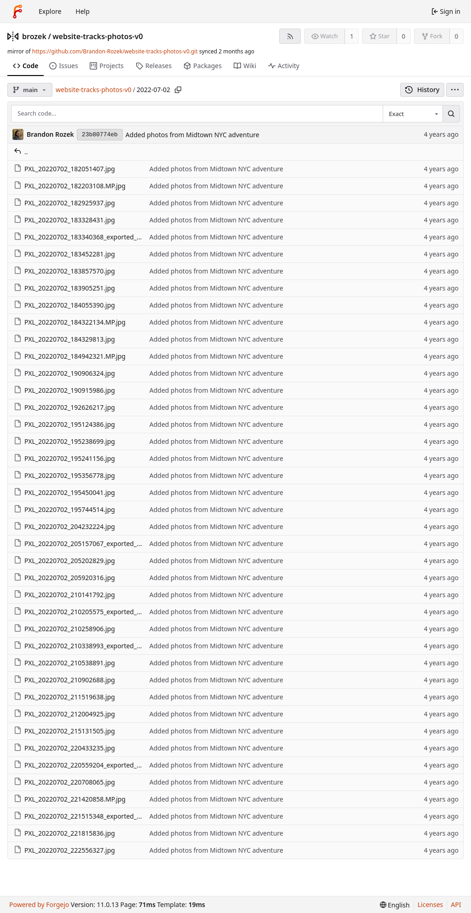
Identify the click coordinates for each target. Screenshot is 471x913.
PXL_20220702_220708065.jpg (64, 782)
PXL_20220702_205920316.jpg (64, 577)
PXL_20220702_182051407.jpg (64, 168)
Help (82, 11)
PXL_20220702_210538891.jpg (64, 662)
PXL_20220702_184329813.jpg (64, 339)
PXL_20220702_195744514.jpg (64, 509)
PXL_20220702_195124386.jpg (64, 424)
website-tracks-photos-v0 (97, 36)
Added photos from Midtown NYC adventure (192, 134)
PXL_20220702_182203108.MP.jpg (70, 185)
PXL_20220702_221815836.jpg (64, 833)
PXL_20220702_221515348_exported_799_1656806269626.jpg (112, 816)
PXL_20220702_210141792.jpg (64, 594)
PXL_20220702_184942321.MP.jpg (70, 356)
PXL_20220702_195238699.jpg (64, 441)
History (422, 89)
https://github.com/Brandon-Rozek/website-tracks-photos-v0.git (115, 51)
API (456, 904)
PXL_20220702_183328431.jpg (64, 219)
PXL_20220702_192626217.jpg (64, 407)
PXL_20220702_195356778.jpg (64, 475)
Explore (50, 11)
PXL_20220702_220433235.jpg (64, 748)
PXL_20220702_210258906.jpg (64, 628)
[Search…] (451, 113)
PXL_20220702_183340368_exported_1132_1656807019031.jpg (113, 237)
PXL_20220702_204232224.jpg (64, 526)
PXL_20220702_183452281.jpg (64, 254)
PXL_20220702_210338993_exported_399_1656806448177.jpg (112, 645)
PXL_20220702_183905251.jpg (64, 288)
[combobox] (412, 113)
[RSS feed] (290, 36)
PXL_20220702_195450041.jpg (64, 492)
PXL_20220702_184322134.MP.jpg (70, 322)
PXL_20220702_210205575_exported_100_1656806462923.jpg (112, 611)
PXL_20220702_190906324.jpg (64, 373)
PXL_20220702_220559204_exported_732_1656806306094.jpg (112, 765)
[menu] (455, 90)
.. (21, 151)
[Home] (17, 11)
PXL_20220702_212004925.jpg (64, 713)
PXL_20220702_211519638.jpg (64, 696)
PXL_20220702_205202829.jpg (64, 560)
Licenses (430, 904)
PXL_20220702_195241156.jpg (64, 458)
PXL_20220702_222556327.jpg (64, 850)
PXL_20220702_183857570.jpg (64, 271)
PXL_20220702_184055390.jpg (64, 305)
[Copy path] (178, 89)
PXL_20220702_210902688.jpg (64, 679)
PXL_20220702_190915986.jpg (64, 390)
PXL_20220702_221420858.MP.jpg (70, 799)
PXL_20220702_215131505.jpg (64, 731)
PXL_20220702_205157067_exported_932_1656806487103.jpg (112, 543)
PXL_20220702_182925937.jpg (64, 202)
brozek (34, 36)
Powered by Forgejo (39, 904)
